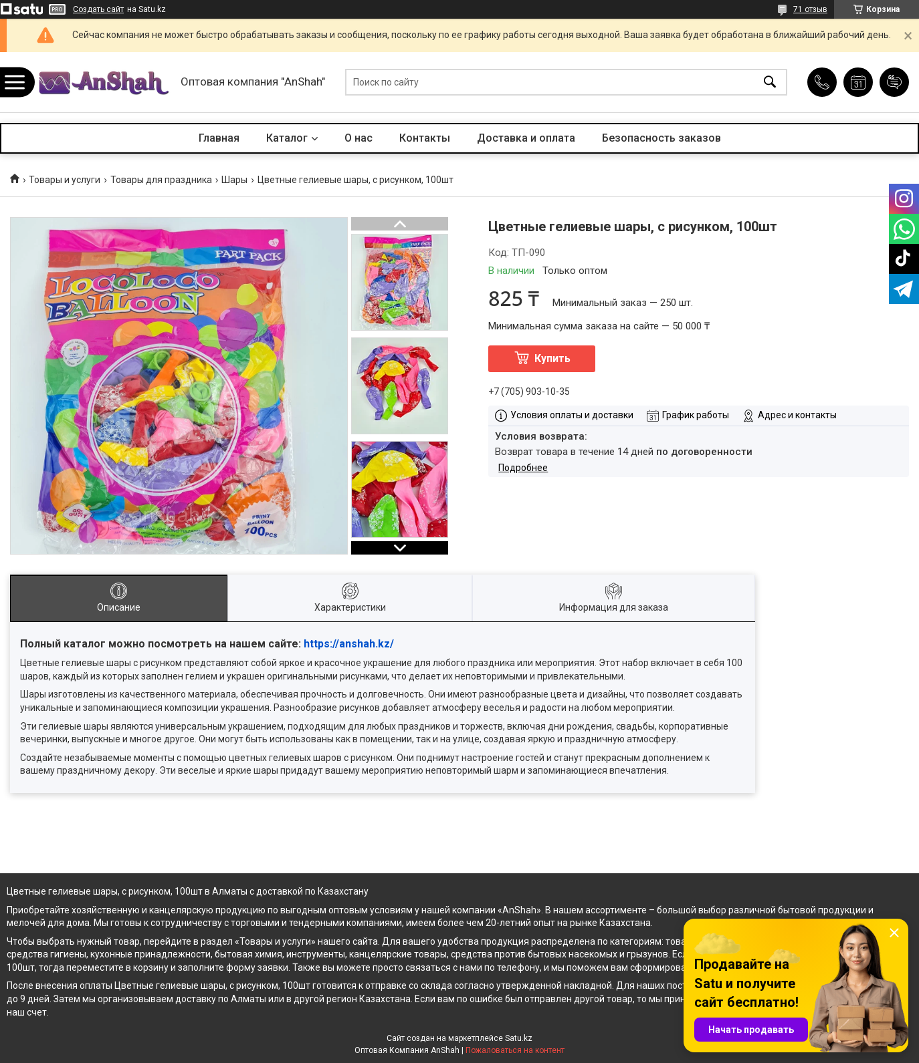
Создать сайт (98, 9)
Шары (234, 179)
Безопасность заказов (661, 138)
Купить (552, 358)
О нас (358, 138)
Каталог (287, 138)
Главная (219, 138)
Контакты (424, 138)
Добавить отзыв (894, 82)
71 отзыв (810, 9)
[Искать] (770, 82)
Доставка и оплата (526, 138)
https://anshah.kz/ (349, 643)
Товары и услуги (64, 179)
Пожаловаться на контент (515, 1050)
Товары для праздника (161, 179)
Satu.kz (518, 1038)
